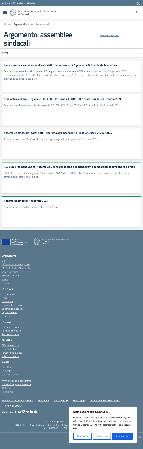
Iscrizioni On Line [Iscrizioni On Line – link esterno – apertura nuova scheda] (10, 275)
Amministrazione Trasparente (16, 381)
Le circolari (7, 371)
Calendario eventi (10, 374)
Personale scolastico (12, 327)
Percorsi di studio (10, 334)
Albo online (43, 400)
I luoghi (5, 297)
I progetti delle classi (12, 352)
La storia (6, 316)
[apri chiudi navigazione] (5, 13)
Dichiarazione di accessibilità (105, 400)
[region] (103, 425)
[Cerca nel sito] (136, 13)
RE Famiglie (7, 392)
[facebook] (15, 411)
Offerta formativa (10, 345)
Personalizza (82, 436)
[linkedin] (31, 411)
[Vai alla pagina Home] (7, 24)
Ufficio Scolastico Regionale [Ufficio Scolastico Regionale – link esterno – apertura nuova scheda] (16, 264)
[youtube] (19, 411)
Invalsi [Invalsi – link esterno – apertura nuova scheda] (5, 279)
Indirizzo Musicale (10, 356)
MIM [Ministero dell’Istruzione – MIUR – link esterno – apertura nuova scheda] (4, 261)
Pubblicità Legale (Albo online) (17, 384)
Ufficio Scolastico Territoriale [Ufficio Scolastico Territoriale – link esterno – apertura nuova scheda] (16, 268)
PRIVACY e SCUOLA (12, 406)
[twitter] (27, 411)
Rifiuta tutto (102, 436)
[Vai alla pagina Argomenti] (19, 24)
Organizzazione (9, 312)
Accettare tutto (122, 436)
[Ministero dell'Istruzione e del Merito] (18, 3)
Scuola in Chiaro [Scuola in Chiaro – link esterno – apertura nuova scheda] (10, 272)
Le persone (7, 301)
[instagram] (23, 411)
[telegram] (35, 411)
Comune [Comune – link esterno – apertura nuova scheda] (6, 283)
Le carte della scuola (12, 309)
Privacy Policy (61, 400)
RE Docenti (7, 388)
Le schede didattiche (12, 349)
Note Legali (79, 400)
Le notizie (6, 367)
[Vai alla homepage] (13, 12)
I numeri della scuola (12, 305)
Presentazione (9, 294)
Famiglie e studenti (11, 330)
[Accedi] (138, 3)
